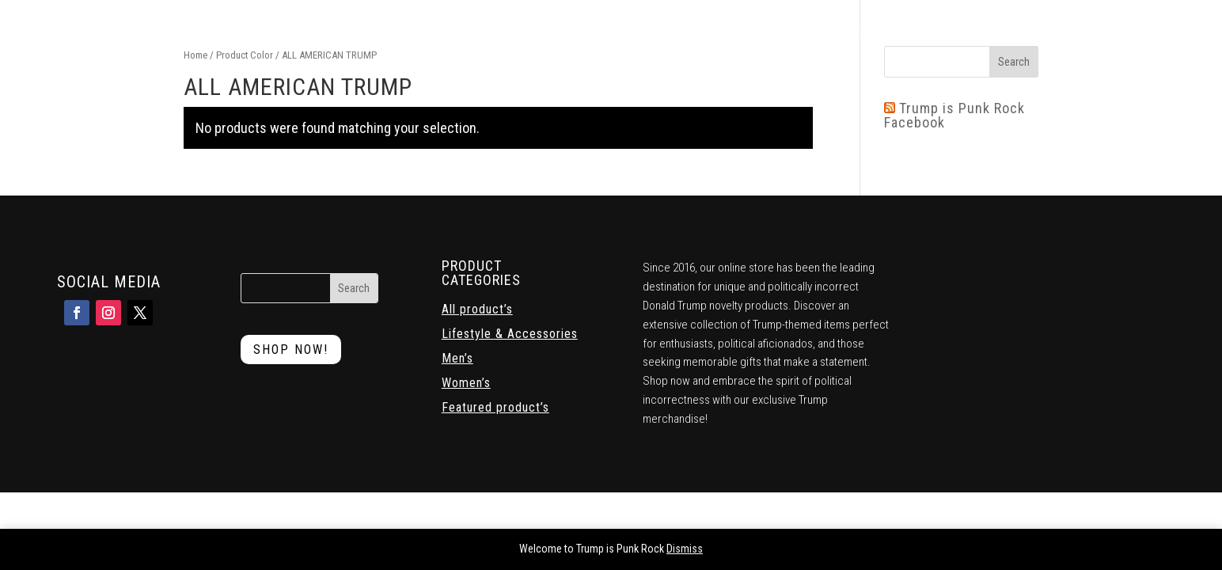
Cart (801, 34)
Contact (868, 34)
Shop (402, 34)
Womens (612, 34)
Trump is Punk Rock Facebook (954, 115)
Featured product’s (495, 407)
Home (359, 34)
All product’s (477, 309)
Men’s (457, 358)
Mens (561, 34)
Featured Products (481, 34)
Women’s (466, 383)
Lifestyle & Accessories (711, 34)
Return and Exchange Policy (979, 34)
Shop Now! (290, 349)
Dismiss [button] (684, 548)
